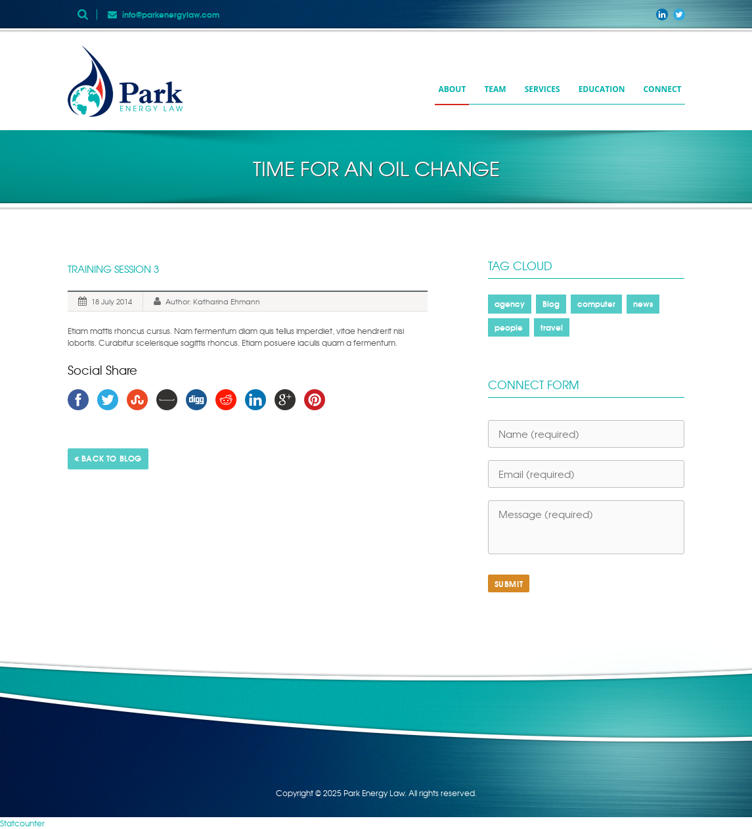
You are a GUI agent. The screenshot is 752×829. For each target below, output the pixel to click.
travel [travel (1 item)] (552, 327)
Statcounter (22, 823)
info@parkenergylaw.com (170, 14)
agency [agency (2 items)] (510, 303)
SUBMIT (509, 583)
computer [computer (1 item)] (596, 303)
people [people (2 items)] (509, 327)
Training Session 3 (113, 269)
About (452, 89)
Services (542, 89)
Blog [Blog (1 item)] (551, 303)
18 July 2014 (111, 301)
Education (602, 89)
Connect (662, 89)
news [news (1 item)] (643, 303)
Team (495, 89)
